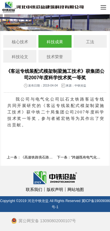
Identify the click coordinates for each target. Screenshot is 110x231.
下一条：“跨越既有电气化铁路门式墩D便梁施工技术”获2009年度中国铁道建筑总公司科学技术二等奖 (80, 157)
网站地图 (75, 189)
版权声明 (55, 189)
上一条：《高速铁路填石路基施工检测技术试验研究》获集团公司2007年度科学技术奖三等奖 (30, 157)
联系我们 (34, 189)
